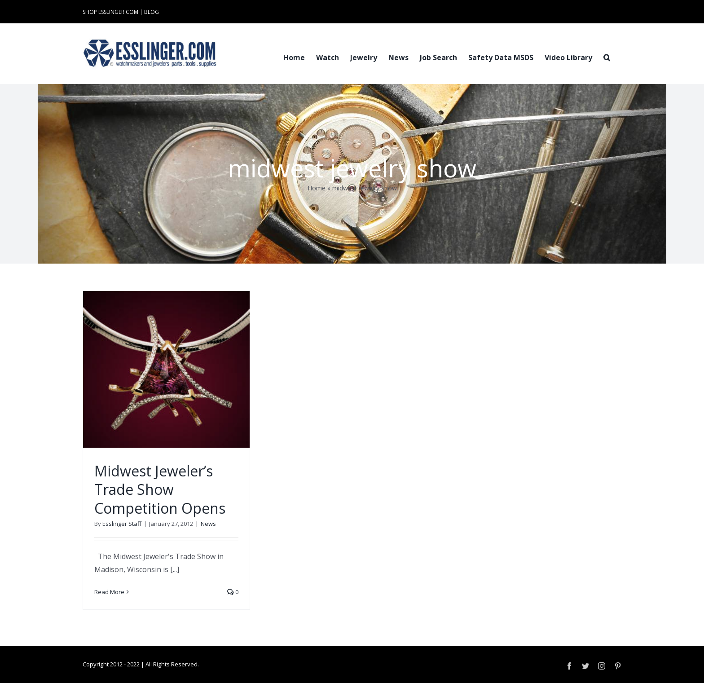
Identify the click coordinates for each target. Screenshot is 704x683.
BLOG (151, 12)
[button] (606, 56)
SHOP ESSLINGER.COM (110, 12)
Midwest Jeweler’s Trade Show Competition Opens (159, 489)
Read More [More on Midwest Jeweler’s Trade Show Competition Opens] (109, 592)
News (208, 524)
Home (317, 188)
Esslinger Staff (121, 524)
